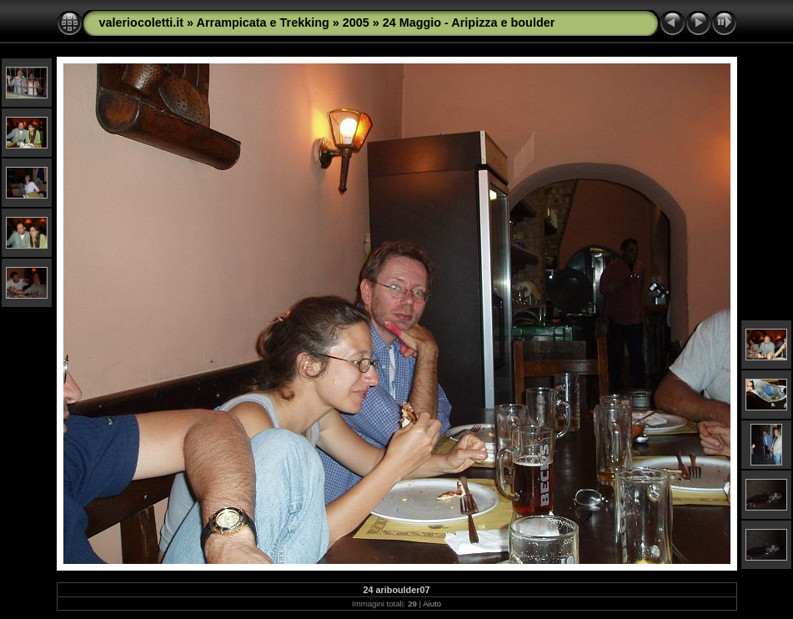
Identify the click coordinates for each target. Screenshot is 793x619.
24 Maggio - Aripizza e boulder (469, 22)
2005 (356, 22)
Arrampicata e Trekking (263, 22)
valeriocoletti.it (141, 22)
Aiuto (432, 603)
